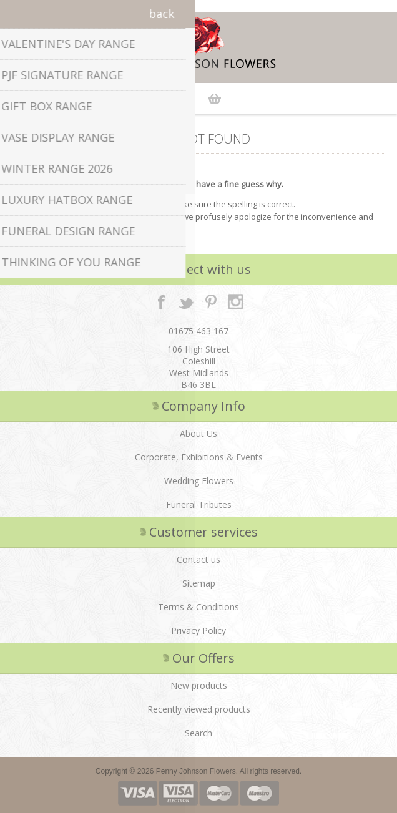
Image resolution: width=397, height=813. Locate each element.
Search (198, 733)
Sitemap (198, 583)
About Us (198, 433)
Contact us (198, 559)
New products (198, 685)
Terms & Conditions (198, 607)
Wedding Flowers (198, 481)
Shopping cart (214, 98)
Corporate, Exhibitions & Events (199, 457)
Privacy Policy (198, 630)
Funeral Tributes (199, 504)
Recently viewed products (198, 709)
